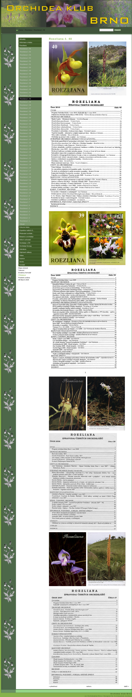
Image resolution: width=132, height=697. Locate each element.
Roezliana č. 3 (25, 215)
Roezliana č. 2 (25, 218)
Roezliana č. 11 (25, 189)
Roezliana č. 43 (25, 89)
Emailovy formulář (24, 273)
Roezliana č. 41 (25, 95)
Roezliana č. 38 (25, 105)
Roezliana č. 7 (25, 202)
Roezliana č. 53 (25, 58)
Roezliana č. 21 (25, 158)
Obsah (22, 224)
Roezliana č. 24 (25, 149)
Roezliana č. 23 (25, 152)
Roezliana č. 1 (25, 221)
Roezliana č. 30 (25, 130)
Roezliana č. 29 (25, 133)
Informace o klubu (25, 42)
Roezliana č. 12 (25, 186)
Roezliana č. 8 (25, 199)
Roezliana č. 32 (25, 124)
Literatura (22, 249)
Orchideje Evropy (25, 246)
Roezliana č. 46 (25, 80)
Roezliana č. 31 (25, 127)
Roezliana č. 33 (25, 121)
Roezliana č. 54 (25, 55)
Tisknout (21, 270)
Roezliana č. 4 (25, 211)
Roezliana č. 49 (25, 70)
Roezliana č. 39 (25, 102)
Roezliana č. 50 (25, 67)
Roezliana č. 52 (25, 61)
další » (126, 686)
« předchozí (53, 686)
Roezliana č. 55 (25, 52)
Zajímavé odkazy (25, 252)
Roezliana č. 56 (25, 49)
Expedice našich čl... (26, 230)
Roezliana (28, 30)
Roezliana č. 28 (25, 136)
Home (21, 30)
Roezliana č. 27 (25, 139)
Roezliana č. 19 (25, 164)
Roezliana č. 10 (25, 193)
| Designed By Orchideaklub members (117, 696)
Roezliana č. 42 (25, 92)
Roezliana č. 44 (25, 86)
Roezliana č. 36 (25, 111)
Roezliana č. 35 (25, 114)
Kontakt (22, 265)
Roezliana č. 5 (25, 208)
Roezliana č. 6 (25, 205)
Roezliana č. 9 (25, 196)
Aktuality (22, 39)
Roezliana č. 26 (25, 143)
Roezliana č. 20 (25, 161)
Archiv (21, 262)
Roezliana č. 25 (25, 146)
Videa (21, 255)
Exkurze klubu (24, 227)
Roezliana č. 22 (25, 155)
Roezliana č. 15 (25, 177)
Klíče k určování (25, 240)
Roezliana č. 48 (25, 74)
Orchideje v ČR (24, 243)
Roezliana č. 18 (25, 168)
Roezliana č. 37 (25, 108)
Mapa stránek (23, 268)
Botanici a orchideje (26, 237)
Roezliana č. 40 (25, 99)
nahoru (88, 686)
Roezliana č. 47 (25, 77)
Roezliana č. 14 (25, 180)
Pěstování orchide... (26, 233)
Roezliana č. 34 (25, 117)
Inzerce (22, 258)
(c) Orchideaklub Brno (94, 696)
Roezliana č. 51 (25, 64)
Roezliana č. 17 (25, 171)
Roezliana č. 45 (25, 83)
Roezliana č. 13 (25, 183)
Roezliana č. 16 (25, 174)
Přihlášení (22, 275)
